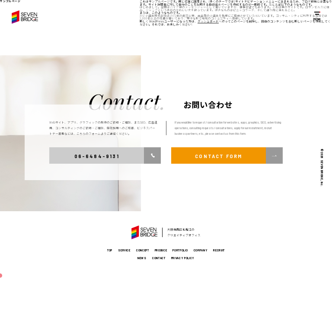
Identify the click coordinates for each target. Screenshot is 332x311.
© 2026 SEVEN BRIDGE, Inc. (322, 168)
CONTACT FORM (218, 156)
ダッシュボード (208, 21)
